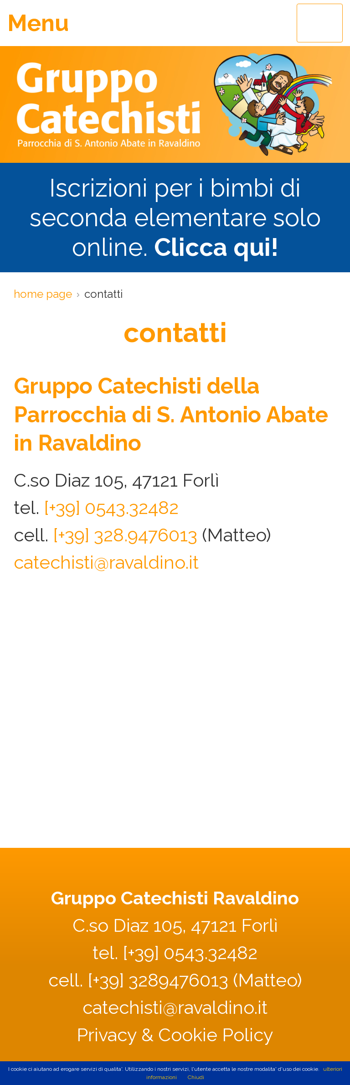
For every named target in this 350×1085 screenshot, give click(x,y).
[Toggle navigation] (320, 23)
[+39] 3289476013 (158, 980)
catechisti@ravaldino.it (106, 562)
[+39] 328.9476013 (125, 534)
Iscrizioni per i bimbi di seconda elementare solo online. (175, 217)
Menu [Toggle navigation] (38, 23)
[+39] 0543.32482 (111, 507)
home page (43, 294)
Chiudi (196, 1077)
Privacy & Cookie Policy (175, 1034)
